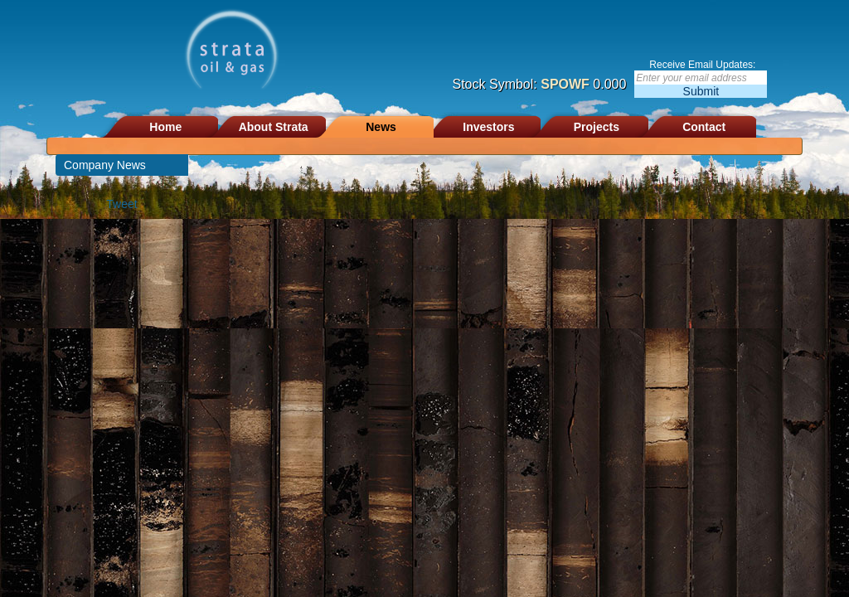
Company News (105, 165)
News (381, 126)
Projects (596, 126)
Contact (703, 126)
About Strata (273, 126)
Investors (488, 126)
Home (165, 126)
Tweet (121, 204)
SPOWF (565, 84)
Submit (701, 91)
